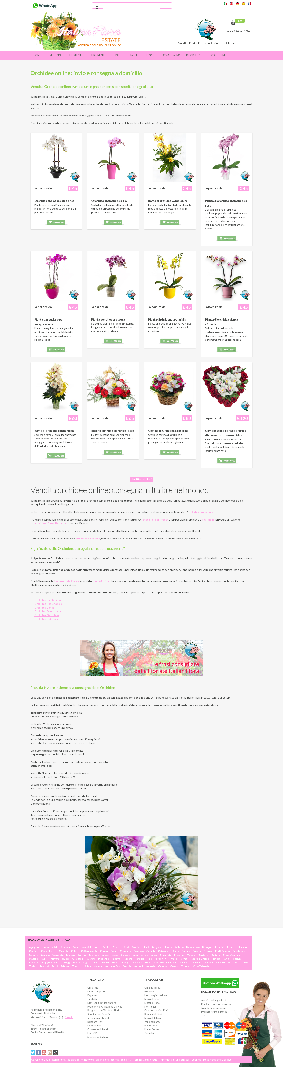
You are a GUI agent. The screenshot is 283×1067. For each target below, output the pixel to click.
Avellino (136, 947)
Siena (148, 962)
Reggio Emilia (72, 962)
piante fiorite (100, 581)
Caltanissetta (89, 951)
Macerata (165, 954)
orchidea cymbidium (200, 512)
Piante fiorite (151, 1029)
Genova (33, 954)
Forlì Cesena (222, 951)
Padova (116, 958)
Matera (33, 958)
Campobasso (48, 951)
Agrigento (35, 947)
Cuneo (104, 951)
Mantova (203, 954)
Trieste (65, 966)
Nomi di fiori (94, 1025)
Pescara (127, 958)
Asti (126, 947)
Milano (191, 954)
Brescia (231, 947)
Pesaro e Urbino (199, 958)
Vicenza (162, 966)
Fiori (118, 55)
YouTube (44, 1052)
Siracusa (185, 962)
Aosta (75, 947)
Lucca (154, 954)
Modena (215, 954)
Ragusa (86, 962)
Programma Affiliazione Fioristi (104, 1010)
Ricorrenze (195, 55)
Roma (105, 962)
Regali (151, 55)
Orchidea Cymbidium (47, 600)
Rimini (115, 962)
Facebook (38, 1052)
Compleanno (171, 55)
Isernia (82, 954)
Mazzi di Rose (152, 1002)
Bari (146, 947)
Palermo (91, 958)
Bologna (207, 947)
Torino (33, 966)
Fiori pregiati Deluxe (155, 995)
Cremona (125, 951)
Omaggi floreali (152, 987)
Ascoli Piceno (90, 947)
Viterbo (185, 966)
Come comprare (96, 991)
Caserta (63, 951)
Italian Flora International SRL (113, 1059)
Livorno (125, 954)
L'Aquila (105, 947)
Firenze (208, 951)
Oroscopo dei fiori (97, 1029)
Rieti (97, 962)
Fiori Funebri (151, 1006)
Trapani (44, 966)
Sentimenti (99, 55)
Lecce (114, 954)
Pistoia (216, 958)
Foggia (197, 951)
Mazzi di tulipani (153, 1017)
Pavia (226, 958)
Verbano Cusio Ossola (118, 966)
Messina (179, 954)
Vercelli (138, 966)
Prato (173, 958)
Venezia (150, 966)
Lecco (105, 954)
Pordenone (161, 958)
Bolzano (243, 947)
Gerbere (149, 991)
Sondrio (159, 962)
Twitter (33, 1052)
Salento (69, 1017)
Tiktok (55, 1052)
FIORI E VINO (77, 55)
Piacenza (103, 958)
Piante (134, 55)
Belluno (179, 947)
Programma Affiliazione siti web (104, 1006)
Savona (208, 962)
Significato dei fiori (97, 1036)
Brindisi (219, 947)
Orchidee (149, 1033)
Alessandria (51, 947)
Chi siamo (92, 987)
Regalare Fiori (95, 1021)
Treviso (76, 966)
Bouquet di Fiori (153, 1014)
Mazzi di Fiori (151, 999)
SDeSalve (226, 1059)
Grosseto (58, 954)
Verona (174, 966)
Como (113, 951)
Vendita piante (152, 1021)
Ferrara (185, 951)
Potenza (236, 958)
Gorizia (45, 954)
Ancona (65, 947)
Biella (168, 947)
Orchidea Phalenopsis (48, 603)
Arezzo (117, 947)
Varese (98, 966)
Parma (183, 958)
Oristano (77, 958)
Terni (54, 966)
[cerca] (131, 8)
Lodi (135, 954)
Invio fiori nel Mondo (98, 1017)
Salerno (137, 962)
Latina (144, 954)
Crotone (94, 954)
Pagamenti (93, 995)
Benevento (193, 947)
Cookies (196, 1059)
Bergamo (156, 947)
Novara (55, 958)
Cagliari (33, 951)
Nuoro (66, 958)
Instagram (50, 1052)
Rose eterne (218, 55)
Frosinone (239, 951)
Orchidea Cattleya (46, 619)
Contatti (92, 999)
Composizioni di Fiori (156, 1010)
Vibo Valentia (201, 966)
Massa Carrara (231, 954)
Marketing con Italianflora (101, 1002)
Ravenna (34, 962)
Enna (176, 951)
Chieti (74, 951)
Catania (150, 951)
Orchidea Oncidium (46, 615)
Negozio (56, 55)
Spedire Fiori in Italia (98, 1014)
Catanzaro (164, 951)
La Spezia (171, 962)
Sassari (197, 962)
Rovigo (126, 962)
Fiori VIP (92, 1033)
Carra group (150, 1059)
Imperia (70, 954)
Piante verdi (151, 1025)
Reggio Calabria (51, 962)
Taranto (220, 962)
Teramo (232, 962)
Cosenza (138, 951)
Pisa (149, 958)
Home (38, 55)
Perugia (139, 958)
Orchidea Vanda (44, 607)
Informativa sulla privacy (174, 1059)
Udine (87, 966)
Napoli (44, 958)
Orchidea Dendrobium (48, 611)
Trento (243, 962)
